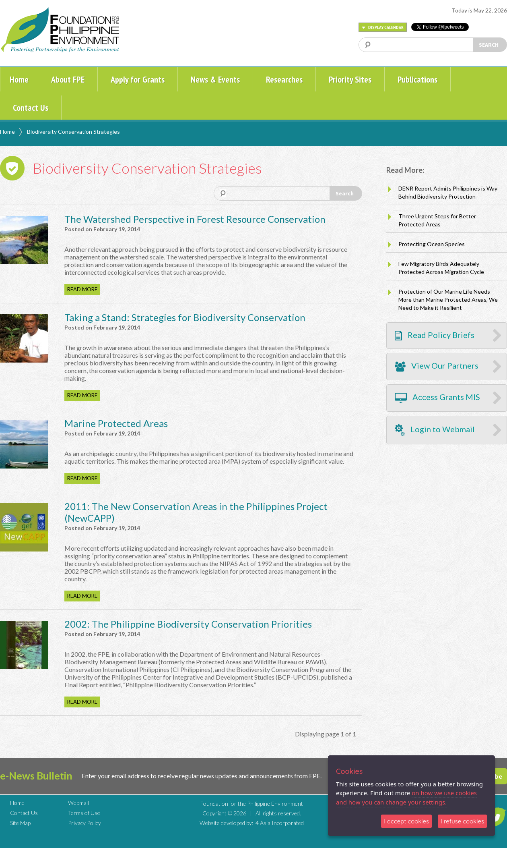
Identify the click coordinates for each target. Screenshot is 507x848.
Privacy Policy (84, 822)
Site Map (20, 822)
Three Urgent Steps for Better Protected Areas (437, 220)
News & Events (215, 79)
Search (345, 193)
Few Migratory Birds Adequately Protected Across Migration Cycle (441, 267)
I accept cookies (406, 821)
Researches (284, 79)
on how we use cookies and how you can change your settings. (406, 797)
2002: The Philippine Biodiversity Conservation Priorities (188, 624)
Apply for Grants (138, 79)
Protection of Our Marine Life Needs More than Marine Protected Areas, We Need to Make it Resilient (448, 299)
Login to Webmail (435, 430)
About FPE (67, 79)
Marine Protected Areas (116, 423)
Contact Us (30, 107)
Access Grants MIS (437, 398)
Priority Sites (350, 79)
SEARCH (489, 44)
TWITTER (496, 817)
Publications (417, 79)
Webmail (78, 802)
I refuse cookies (462, 821)
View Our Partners (436, 366)
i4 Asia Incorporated (279, 822)
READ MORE (82, 289)
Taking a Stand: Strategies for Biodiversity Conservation (184, 317)
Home (19, 79)
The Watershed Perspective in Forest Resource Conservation (195, 219)
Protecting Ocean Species (431, 244)
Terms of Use (84, 812)
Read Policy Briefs (434, 335)
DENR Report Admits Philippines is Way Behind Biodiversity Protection (447, 192)
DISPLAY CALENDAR (383, 27)
